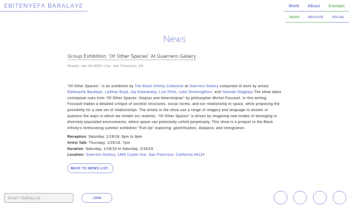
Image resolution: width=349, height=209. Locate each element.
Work (294, 5)
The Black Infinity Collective (159, 86)
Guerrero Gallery (204, 86)
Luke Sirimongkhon (195, 92)
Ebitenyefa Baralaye (43, 5)
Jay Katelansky (143, 92)
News (294, 17)
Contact (336, 5)
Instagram (280, 197)
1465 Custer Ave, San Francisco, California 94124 (161, 155)
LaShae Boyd (116, 92)
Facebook (300, 197)
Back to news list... (90, 168)
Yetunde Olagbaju (237, 92)
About (314, 5)
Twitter (339, 197)
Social (338, 17)
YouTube (319, 197)
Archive (316, 17)
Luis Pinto (168, 92)
